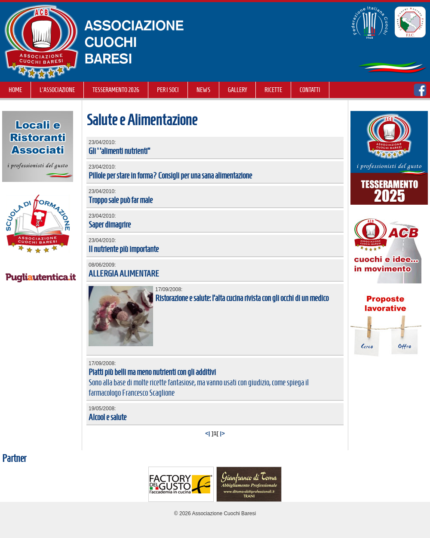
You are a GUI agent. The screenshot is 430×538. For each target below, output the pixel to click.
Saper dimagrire (110, 224)
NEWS (203, 89)
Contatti (310, 89)
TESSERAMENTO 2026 (115, 89)
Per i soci (168, 89)
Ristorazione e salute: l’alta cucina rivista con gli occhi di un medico (242, 298)
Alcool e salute (107, 417)
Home (15, 89)
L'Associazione (57, 89)
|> (222, 433)
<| (207, 433)
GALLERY (237, 89)
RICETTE (273, 89)
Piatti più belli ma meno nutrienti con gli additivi (152, 372)
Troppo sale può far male (121, 200)
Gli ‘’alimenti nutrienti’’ (119, 151)
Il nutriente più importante (124, 249)
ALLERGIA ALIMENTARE (124, 273)
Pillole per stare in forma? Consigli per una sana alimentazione (170, 175)
